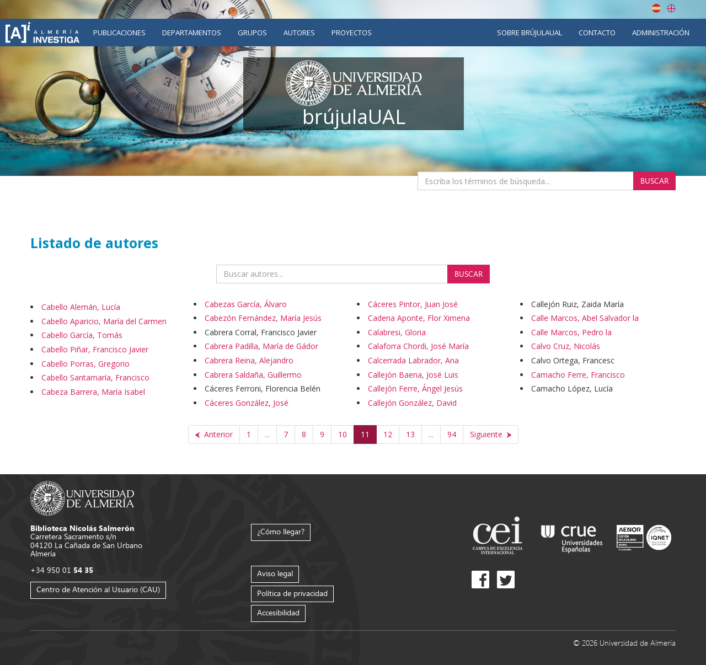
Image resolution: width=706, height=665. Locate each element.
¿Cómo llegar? (280, 531)
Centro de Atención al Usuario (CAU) (98, 589)
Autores (299, 32)
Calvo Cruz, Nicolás (565, 346)
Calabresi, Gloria (397, 332)
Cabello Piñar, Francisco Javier (94, 349)
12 (387, 434)
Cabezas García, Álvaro (246, 304)
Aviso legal (275, 573)
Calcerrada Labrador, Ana (413, 360)
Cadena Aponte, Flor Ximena (419, 318)
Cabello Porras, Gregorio (85, 363)
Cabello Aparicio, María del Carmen (104, 321)
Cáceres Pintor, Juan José (413, 304)
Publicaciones (119, 32)
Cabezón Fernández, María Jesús (263, 318)
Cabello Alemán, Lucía (80, 307)
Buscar (654, 180)
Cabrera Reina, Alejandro (249, 360)
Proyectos (351, 32)
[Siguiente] (490, 434)
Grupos (252, 32)
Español (656, 8)
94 (451, 434)
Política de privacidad (292, 593)
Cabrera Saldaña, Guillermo (253, 374)
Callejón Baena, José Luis (413, 374)
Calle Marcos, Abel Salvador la (585, 318)
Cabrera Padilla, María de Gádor (261, 346)
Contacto (597, 32)
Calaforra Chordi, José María (418, 346)
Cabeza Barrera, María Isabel (93, 392)
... (267, 434)
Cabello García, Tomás (81, 335)
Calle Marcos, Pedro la (571, 332)
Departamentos (191, 32)
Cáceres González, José (246, 403)
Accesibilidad (278, 612)
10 (342, 434)
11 (365, 434)
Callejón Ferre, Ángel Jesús (415, 388)
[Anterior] (214, 434)
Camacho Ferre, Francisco (578, 374)
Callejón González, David (412, 403)
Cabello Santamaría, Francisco (95, 377)
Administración (660, 32)
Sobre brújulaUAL (529, 32)
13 (410, 434)
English (671, 8)
